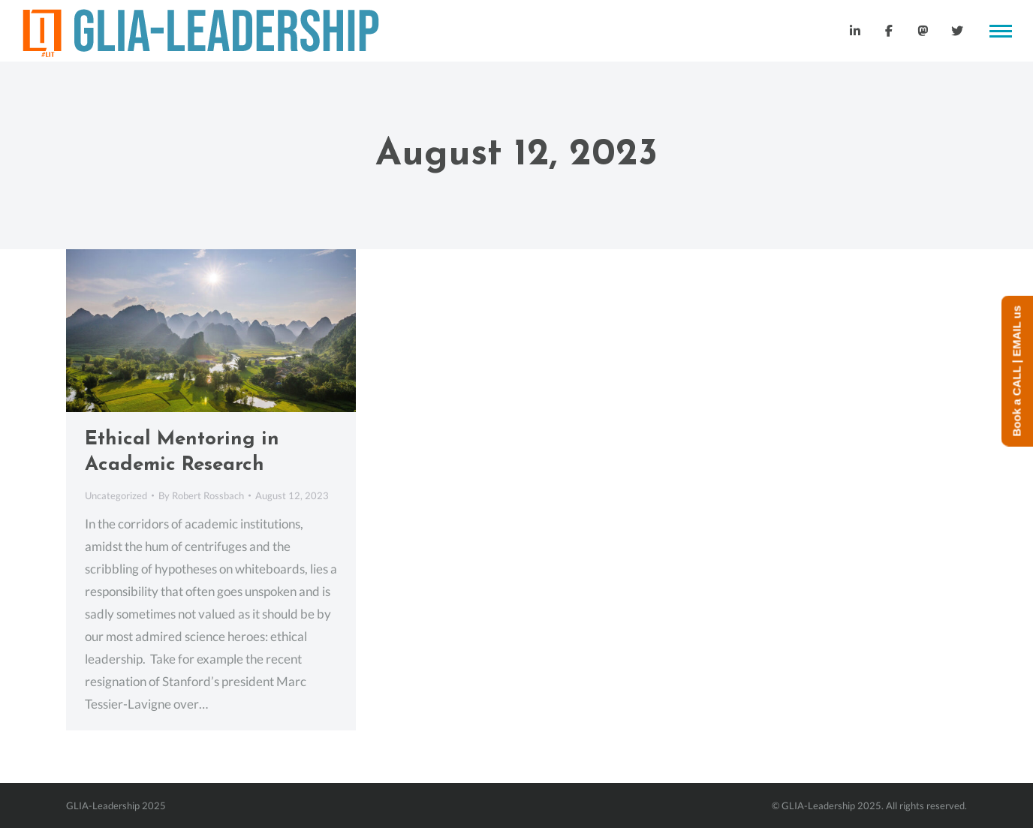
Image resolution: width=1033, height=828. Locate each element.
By (201, 495)
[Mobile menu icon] (1000, 31)
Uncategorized (116, 495)
